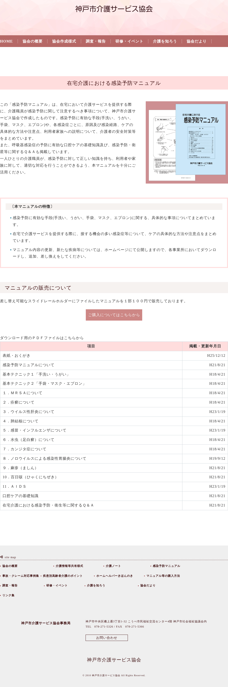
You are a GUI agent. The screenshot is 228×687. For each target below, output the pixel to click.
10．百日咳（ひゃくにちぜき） (31, 477)
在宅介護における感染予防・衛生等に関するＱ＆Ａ (50, 505)
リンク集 (8, 53)
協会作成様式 (64, 41)
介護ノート (113, 566)
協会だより (197, 41)
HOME (6, 41)
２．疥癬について (19, 402)
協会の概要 (33, 41)
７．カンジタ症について (25, 449)
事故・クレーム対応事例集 (20, 575)
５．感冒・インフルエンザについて (35, 430)
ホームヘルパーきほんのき (114, 575)
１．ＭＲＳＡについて (23, 393)
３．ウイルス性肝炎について (29, 412)
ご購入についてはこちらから (114, 315)
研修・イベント (129, 41)
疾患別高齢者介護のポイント (63, 575)
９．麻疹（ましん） (21, 468)
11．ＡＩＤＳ (15, 486)
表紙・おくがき (17, 355)
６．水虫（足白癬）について (29, 440)
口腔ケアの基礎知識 (21, 496)
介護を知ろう (165, 41)
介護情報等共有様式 (69, 566)
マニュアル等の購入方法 (163, 575)
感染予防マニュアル (166, 566)
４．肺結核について (21, 421)
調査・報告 (96, 41)
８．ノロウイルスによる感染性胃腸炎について (44, 458)
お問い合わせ (106, 638)
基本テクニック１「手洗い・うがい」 (37, 374)
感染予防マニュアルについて (29, 365)
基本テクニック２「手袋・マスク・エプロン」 (44, 383)
